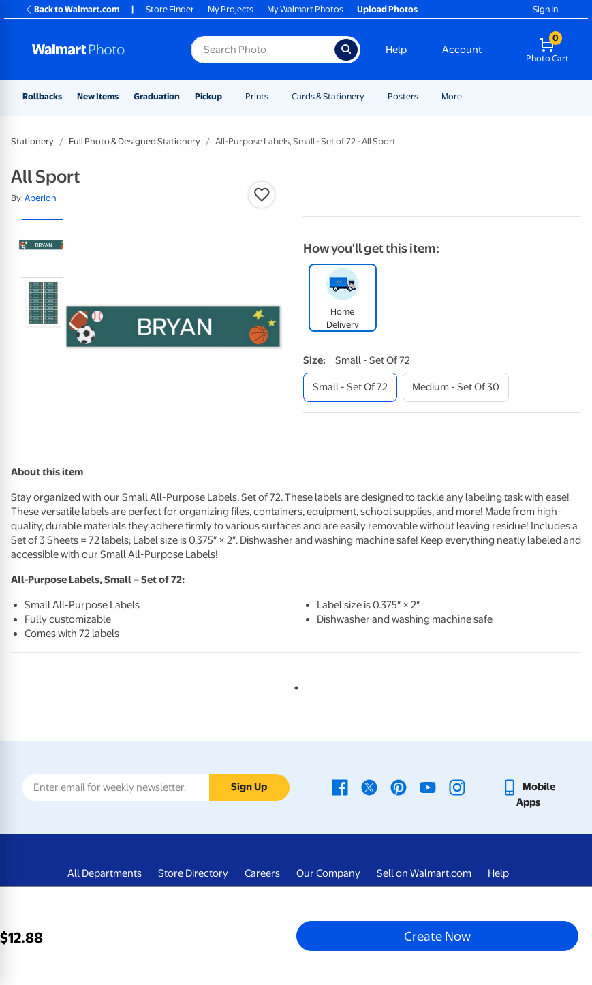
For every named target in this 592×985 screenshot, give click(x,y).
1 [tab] (293, 685)
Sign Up (249, 787)
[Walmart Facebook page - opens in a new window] (340, 787)
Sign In (545, 9)
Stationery (32, 141)
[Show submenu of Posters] (424, 96)
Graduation (157, 96)
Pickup (208, 96)
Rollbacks (42, 96)
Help (396, 50)
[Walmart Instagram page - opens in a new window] (457, 787)
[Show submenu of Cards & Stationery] (371, 96)
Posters (403, 96)
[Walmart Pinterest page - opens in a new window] (398, 787)
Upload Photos (387, 9)
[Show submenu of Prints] (274, 96)
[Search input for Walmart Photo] (262, 49)
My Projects (230, 9)
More (451, 96)
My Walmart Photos (305, 9)
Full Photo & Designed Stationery (134, 141)
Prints (256, 96)
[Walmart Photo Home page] (96, 50)
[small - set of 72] (350, 387)
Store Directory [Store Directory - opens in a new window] (193, 873)
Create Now (437, 935)
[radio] (43, 244)
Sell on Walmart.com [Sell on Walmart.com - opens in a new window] (424, 873)
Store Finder (170, 9)
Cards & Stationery (328, 96)
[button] (262, 195)
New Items (98, 96)
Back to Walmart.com (72, 9)
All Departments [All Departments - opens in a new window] (104, 873)
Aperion (41, 198)
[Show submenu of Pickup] (228, 96)
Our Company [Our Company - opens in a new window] (328, 873)
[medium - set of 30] (456, 387)
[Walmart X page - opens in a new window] (369, 787)
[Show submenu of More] (468, 96)
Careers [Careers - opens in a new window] (262, 873)
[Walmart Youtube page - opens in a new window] (428, 787)
